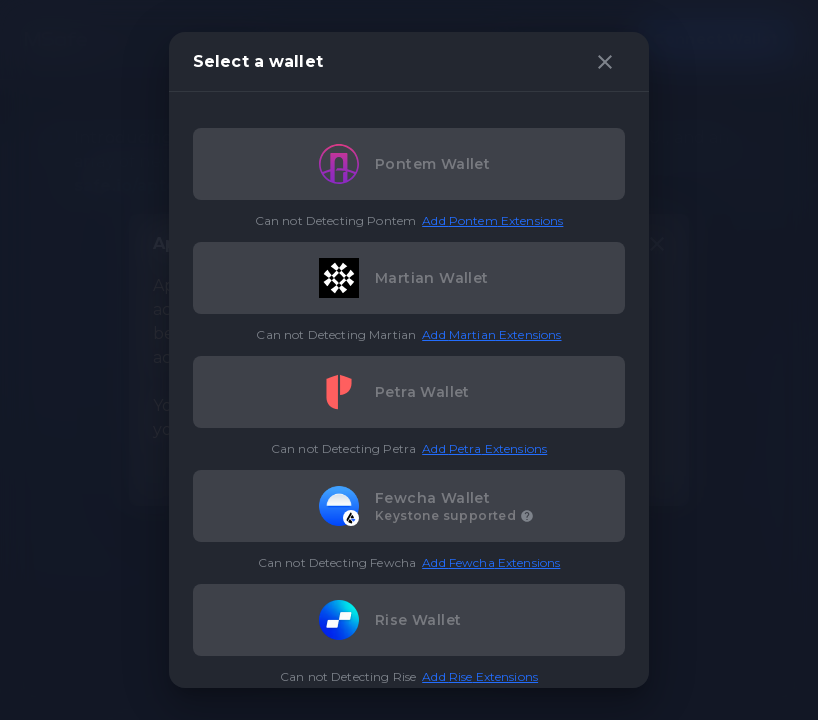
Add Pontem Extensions (492, 220)
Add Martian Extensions (491, 334)
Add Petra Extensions (484, 448)
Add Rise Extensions (480, 676)
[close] (605, 62)
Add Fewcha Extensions (491, 562)
